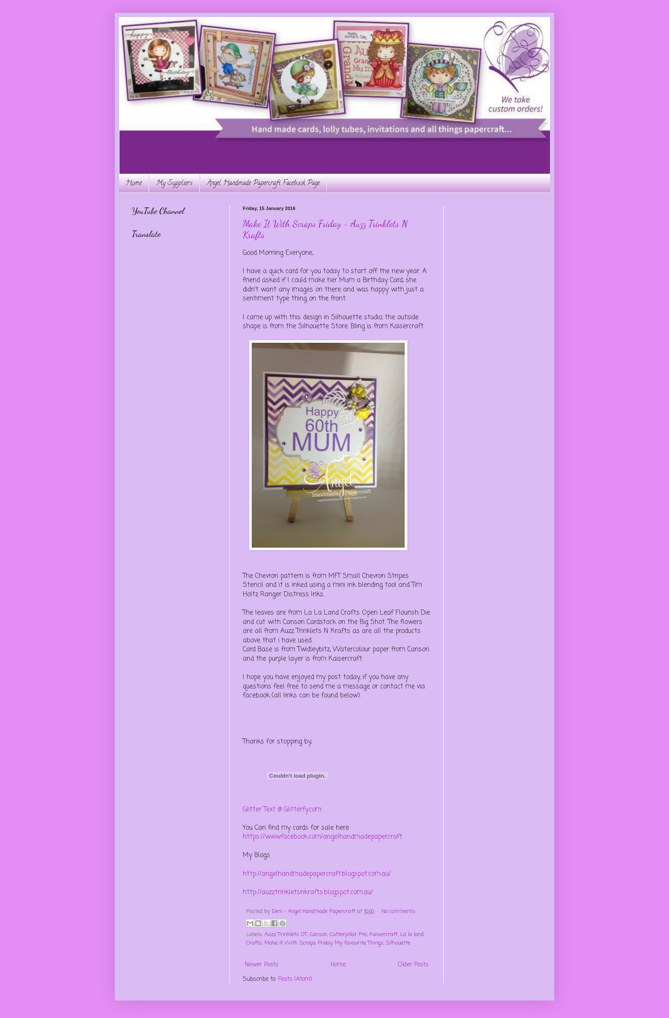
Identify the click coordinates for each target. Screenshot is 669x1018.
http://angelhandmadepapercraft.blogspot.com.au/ (317, 874)
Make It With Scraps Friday (298, 943)
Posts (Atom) (295, 979)
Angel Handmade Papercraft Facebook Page (263, 183)
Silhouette (398, 943)
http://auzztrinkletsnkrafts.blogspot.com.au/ (308, 892)
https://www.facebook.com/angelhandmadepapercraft (322, 837)
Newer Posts (261, 964)
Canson (318, 934)
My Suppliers (174, 183)
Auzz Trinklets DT (286, 934)
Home (134, 183)
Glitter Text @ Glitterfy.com (282, 809)
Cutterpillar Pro (348, 934)
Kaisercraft (383, 934)
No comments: (398, 911)
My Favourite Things (359, 943)
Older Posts (413, 964)
